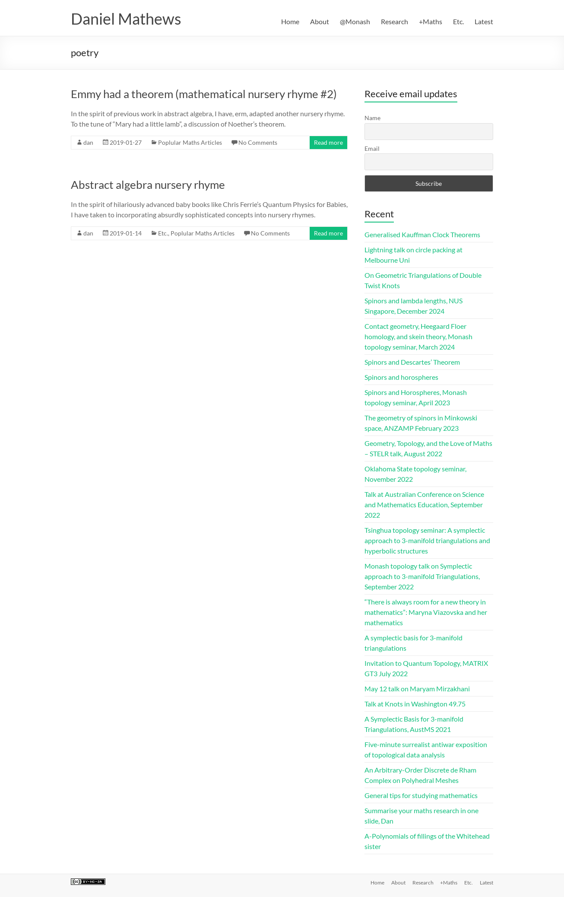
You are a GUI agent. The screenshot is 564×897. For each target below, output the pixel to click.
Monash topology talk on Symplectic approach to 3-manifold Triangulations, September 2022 (422, 576)
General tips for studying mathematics (421, 795)
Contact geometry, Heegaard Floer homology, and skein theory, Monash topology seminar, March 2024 (418, 336)
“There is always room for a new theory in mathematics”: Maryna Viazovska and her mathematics (425, 612)
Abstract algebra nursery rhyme (148, 184)
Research (394, 21)
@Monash (355, 21)
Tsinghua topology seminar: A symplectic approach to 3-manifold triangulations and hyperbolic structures (427, 540)
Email (372, 148)
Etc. (458, 21)
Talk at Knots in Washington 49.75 (415, 704)
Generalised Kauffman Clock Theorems (422, 234)
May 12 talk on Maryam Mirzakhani (417, 688)
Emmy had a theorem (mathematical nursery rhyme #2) (204, 94)
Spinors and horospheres (401, 377)
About (319, 21)
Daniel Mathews (126, 18)
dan (88, 142)
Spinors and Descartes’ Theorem (412, 362)
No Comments (257, 142)
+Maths (430, 21)
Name (372, 117)
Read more (328, 142)
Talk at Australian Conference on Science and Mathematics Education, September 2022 (424, 504)
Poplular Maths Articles (190, 142)
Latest (484, 21)
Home (290, 21)
